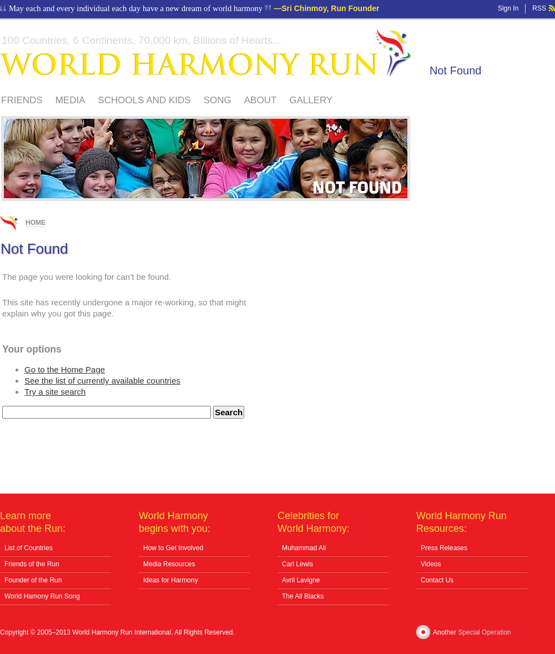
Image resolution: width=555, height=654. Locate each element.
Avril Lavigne (301, 580)
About (260, 100)
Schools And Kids (144, 100)
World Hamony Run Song (42, 596)
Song (217, 100)
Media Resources (169, 564)
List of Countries (28, 548)
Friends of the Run (31, 564)
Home (36, 223)
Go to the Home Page (64, 369)
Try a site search (54, 391)
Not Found (455, 70)
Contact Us (437, 580)
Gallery (310, 100)
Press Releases (444, 548)
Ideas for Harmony (170, 580)
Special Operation (484, 632)
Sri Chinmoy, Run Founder (330, 8)
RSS (539, 8)
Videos (431, 564)
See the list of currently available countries (102, 380)
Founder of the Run (33, 580)
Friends (22, 100)
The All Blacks (303, 596)
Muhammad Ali (304, 548)
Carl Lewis (297, 564)
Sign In (508, 8)
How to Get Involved (173, 548)
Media (70, 100)
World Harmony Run (206, 53)
